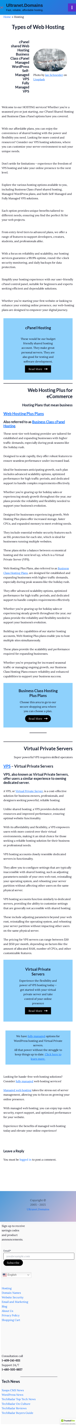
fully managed (36, 1036)
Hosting (7, 1288)
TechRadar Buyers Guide (17, 1413)
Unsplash (39, 79)
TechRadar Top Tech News (19, 1399)
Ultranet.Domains (24, 5)
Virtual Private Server (29, 791)
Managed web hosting (17, 1090)
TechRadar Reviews (14, 1408)
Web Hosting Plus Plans (23, 413)
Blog (4, 1306)
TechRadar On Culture (16, 1403)
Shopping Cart (11, 1320)
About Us (7, 1311)
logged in (25, 1159)
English (10, 1275)
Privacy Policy (10, 1315)
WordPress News (12, 1394)
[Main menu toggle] (72, 7)
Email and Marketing (15, 1301)
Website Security (12, 1297)
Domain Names (11, 1292)
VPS (7, 766)
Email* (7, 1250)
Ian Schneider (54, 75)
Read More (38, 369)
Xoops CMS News (13, 1390)
